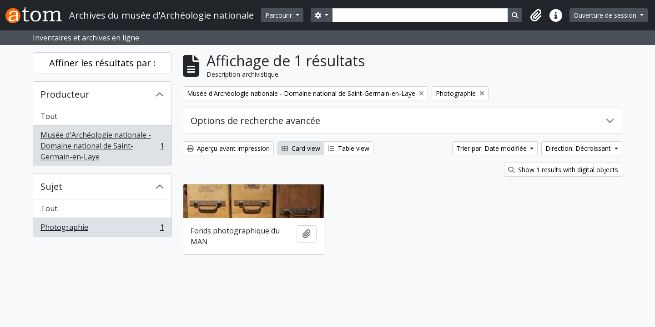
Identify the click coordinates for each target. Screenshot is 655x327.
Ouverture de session (606, 15)
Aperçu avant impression (228, 148)
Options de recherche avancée (255, 120)
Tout (48, 116)
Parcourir (279, 15)
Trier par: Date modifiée (492, 148)
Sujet (51, 186)
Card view (301, 148)
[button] (536, 15)
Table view (348, 148)
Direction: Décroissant (579, 148)
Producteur (65, 94)
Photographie (102, 229)
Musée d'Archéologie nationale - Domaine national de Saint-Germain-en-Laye (102, 146)
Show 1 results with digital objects (563, 169)
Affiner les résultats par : (102, 63)
